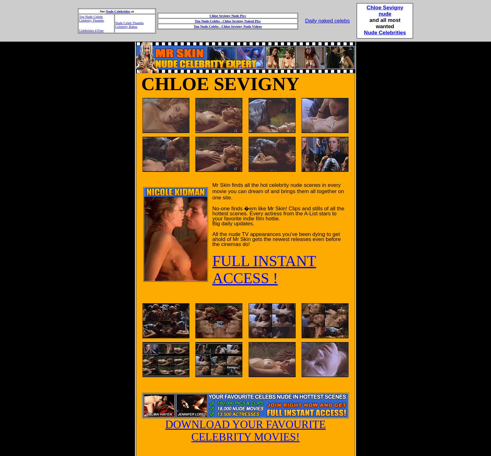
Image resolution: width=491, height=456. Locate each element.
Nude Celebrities (118, 11)
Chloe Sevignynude (385, 11)
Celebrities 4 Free (91, 30)
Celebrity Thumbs (91, 20)
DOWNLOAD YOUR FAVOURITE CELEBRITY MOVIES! (245, 426)
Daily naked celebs (327, 21)
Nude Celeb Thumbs (129, 23)
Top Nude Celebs (91, 16)
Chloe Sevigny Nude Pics (227, 16)
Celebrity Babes (126, 26)
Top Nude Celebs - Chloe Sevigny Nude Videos (228, 26)
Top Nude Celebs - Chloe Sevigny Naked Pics (228, 21)
